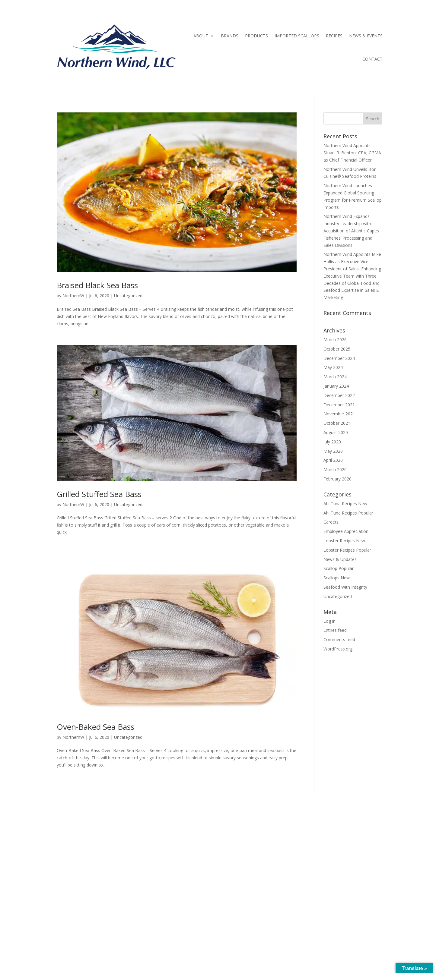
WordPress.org (337, 649)
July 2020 (332, 442)
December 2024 (339, 358)
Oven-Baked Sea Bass (95, 726)
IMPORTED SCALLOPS (297, 36)
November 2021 (339, 414)
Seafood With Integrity (345, 587)
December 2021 (339, 405)
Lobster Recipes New (344, 540)
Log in (329, 621)
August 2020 (335, 432)
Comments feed (339, 639)
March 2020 (335, 469)
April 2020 (333, 460)
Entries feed (335, 630)
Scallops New (336, 578)
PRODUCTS (256, 36)
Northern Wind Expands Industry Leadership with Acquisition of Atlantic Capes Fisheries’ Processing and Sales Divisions (351, 230)
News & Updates (340, 559)
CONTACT (372, 59)
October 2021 (336, 423)
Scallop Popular (338, 568)
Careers (331, 522)
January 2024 (336, 386)
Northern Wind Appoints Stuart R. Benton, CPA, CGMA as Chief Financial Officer (352, 153)
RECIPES (334, 36)
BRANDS (229, 36)
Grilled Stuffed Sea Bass (99, 494)
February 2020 (337, 479)
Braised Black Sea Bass (97, 285)
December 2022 (339, 395)
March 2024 (335, 376)
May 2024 (333, 367)
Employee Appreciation (345, 531)
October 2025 (336, 349)
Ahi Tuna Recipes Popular (348, 513)
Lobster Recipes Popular (347, 550)
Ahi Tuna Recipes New (345, 503)
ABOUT (200, 36)
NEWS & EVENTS (366, 36)
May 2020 (333, 451)
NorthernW (73, 295)
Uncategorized (128, 295)
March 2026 (335, 339)
